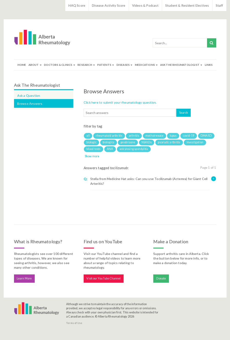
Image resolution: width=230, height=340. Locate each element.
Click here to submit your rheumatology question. (120, 102)
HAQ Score (76, 5)
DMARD (206, 135)
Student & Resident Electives (187, 5)
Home (21, 64)
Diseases (124, 64)
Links (209, 64)
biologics (108, 142)
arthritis (134, 135)
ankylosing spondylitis (133, 149)
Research (86, 64)
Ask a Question (28, 95)
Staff (219, 5)
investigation (195, 142)
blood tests (93, 149)
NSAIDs (147, 142)
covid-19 (188, 135)
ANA (110, 149)
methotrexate (154, 135)
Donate (161, 278)
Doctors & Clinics (59, 64)
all (88, 135)
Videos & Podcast (145, 5)
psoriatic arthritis (169, 142)
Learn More (24, 278)
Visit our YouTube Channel (103, 278)
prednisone (128, 142)
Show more (92, 156)
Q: (86, 179)
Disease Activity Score (108, 5)
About (35, 64)
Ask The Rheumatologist (181, 64)
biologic (91, 142)
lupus (173, 135)
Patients (105, 64)
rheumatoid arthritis (109, 135)
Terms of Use (74, 322)
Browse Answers (30, 103)
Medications (146, 64)
